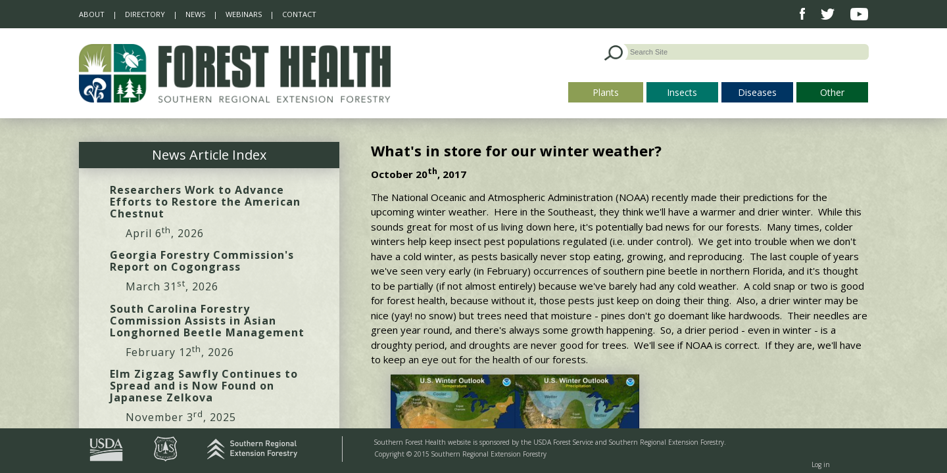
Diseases (757, 92)
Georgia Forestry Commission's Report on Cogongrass (202, 261)
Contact (299, 14)
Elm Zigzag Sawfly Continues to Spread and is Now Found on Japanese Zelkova (204, 385)
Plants (606, 92)
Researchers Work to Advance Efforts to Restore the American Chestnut (205, 201)
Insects (682, 92)
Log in (821, 464)
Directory (145, 14)
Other (832, 92)
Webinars (244, 14)
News (195, 14)
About (92, 14)
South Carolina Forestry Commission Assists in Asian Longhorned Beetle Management (207, 320)
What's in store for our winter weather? (516, 150)
